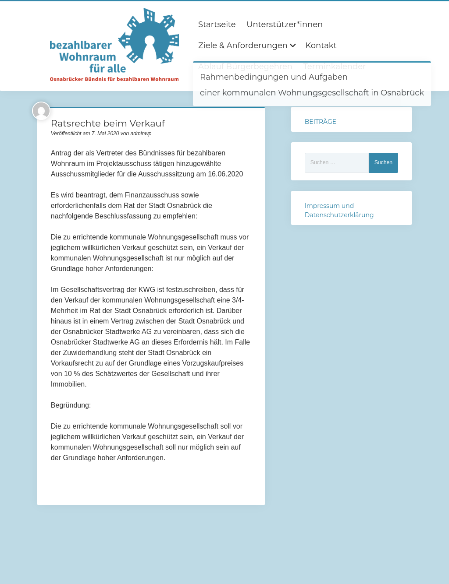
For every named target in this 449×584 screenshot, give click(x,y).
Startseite (217, 24)
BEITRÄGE (320, 122)
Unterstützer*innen (284, 24)
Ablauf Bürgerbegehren (245, 66)
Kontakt (320, 45)
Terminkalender (334, 66)
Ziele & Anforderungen (243, 45)
